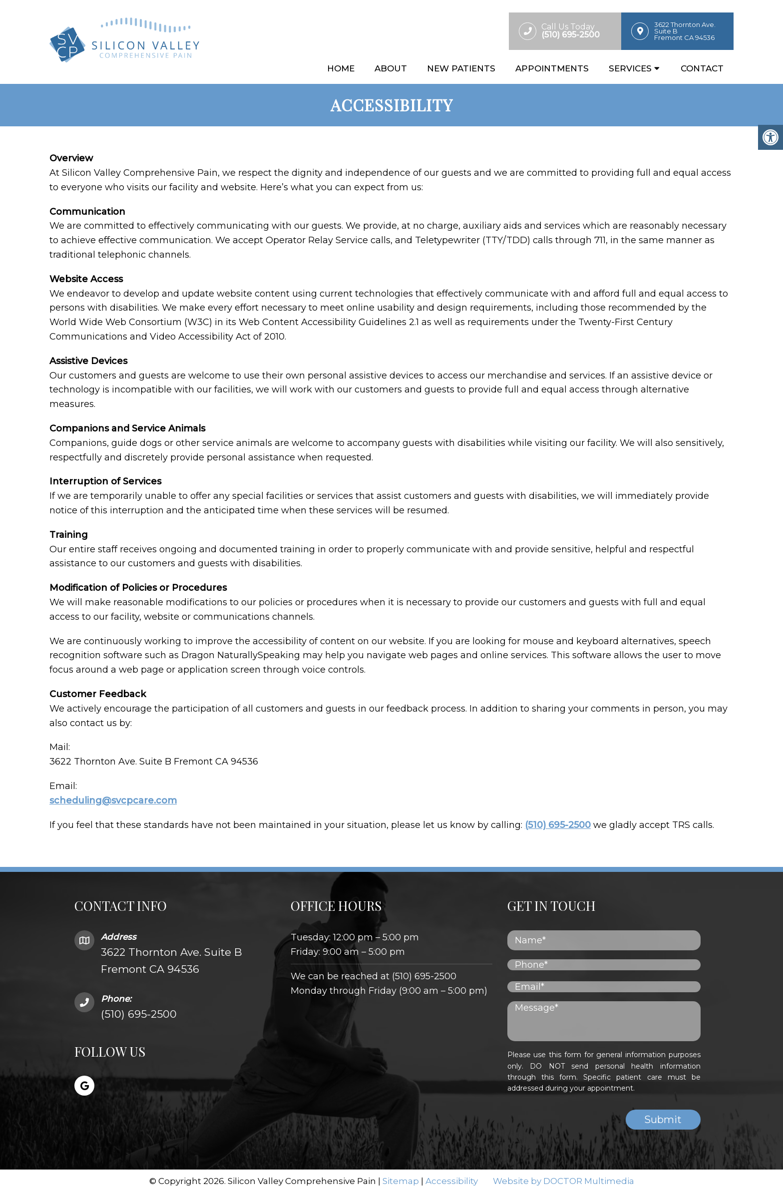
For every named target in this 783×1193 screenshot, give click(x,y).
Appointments (552, 68)
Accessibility (451, 1181)
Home (341, 68)
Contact (702, 68)
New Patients (461, 68)
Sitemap (401, 1181)
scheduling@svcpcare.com (113, 800)
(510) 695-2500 (558, 824)
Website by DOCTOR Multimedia (563, 1181)
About (391, 68)
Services (630, 68)
